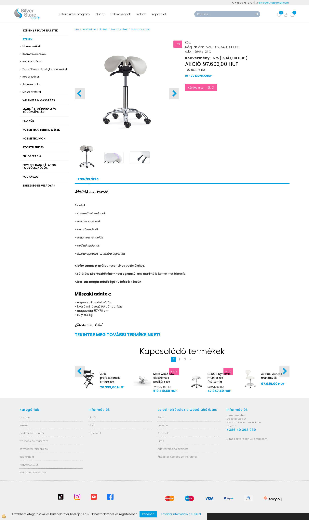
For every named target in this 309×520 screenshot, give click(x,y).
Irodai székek (31, 77)
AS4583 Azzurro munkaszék (271, 376)
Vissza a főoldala (85, 29)
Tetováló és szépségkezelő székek (45, 69)
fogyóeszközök (29, 464)
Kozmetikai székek (34, 54)
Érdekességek (121, 14)
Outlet (100, 14)
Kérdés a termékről (201, 88)
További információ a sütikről (181, 514)
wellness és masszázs (34, 441)
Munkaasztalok (140, 29)
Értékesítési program (75, 14)
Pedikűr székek (32, 61)
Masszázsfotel (31, 92)
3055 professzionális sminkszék (110, 378)
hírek (91, 425)
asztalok (25, 417)
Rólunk (141, 14)
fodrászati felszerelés (33, 472)
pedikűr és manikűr (32, 433)
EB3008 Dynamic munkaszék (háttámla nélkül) (219, 380)
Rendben (148, 514)
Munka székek (31, 46)
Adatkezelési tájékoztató (173, 449)
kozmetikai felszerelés (34, 449)
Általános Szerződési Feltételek (177, 457)
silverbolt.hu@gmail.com (274, 2)
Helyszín (162, 425)
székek (24, 425)
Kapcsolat (159, 14)
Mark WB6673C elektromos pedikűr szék (163, 378)
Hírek (160, 441)
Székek (104, 29)
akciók (92, 417)
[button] (174, 93)
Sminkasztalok (31, 84)
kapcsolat (94, 433)
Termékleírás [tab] (88, 179)
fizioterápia (27, 457)
